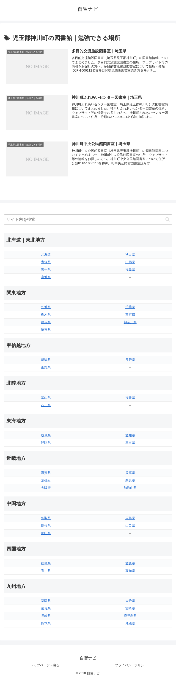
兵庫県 (130, 473)
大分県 (130, 601)
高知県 (130, 571)
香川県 (46, 571)
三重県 (130, 442)
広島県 (130, 518)
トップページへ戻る (44, 665)
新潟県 (46, 360)
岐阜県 (46, 435)
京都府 (46, 480)
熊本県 (46, 623)
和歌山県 (130, 488)
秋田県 (130, 254)
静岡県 (46, 442)
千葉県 (130, 307)
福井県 (130, 397)
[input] (88, 219)
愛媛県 (130, 563)
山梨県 (46, 367)
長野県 (130, 360)
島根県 (46, 525)
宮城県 (46, 277)
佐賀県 (46, 608)
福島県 (130, 269)
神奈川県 (130, 322)
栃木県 (46, 314)
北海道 (46, 254)
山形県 (130, 262)
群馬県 (46, 322)
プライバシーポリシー (131, 665)
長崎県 (46, 616)
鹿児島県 (130, 616)
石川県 (46, 405)
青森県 (46, 262)
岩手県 (46, 269)
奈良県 (130, 480)
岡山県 (46, 533)
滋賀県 (46, 473)
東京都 (130, 314)
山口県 (130, 525)
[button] (168, 219)
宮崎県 (130, 608)
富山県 (46, 397)
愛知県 (130, 435)
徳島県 (46, 563)
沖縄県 (130, 623)
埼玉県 (46, 329)
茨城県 (46, 307)
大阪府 (46, 488)
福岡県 (46, 601)
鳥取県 (46, 518)
